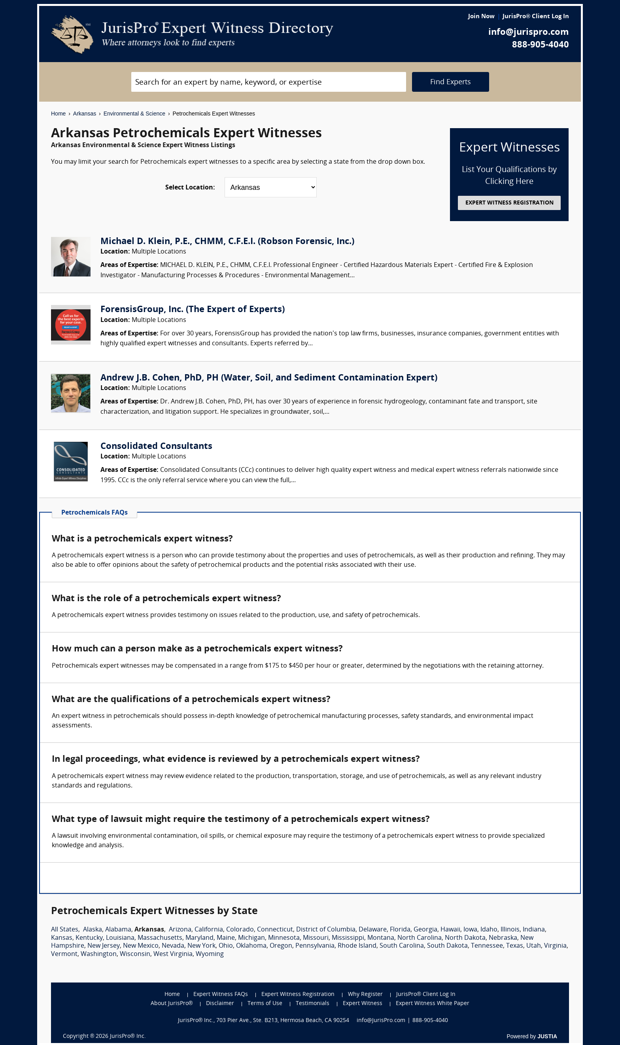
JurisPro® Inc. (128, 1036)
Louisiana (120, 938)
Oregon (281, 946)
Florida (400, 930)
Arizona (180, 930)
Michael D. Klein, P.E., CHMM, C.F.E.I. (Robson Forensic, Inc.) (227, 241)
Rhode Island (357, 946)
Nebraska (503, 938)
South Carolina (402, 946)
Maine (226, 938)
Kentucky (89, 938)
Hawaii (450, 930)
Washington (99, 954)
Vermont (64, 954)
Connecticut (275, 930)
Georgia (425, 930)
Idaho (488, 930)
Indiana (534, 930)
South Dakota (447, 946)
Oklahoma (251, 946)
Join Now (481, 17)
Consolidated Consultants (156, 446)
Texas (514, 946)
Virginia (555, 946)
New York (201, 946)
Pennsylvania (315, 946)
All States (64, 930)
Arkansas (84, 113)
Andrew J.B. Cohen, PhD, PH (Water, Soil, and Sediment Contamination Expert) (268, 378)
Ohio (226, 946)
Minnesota (284, 938)
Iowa (470, 930)
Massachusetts (160, 938)
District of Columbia (325, 930)
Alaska (92, 930)
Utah (533, 946)
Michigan (251, 938)
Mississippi (348, 938)
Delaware (373, 930)
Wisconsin (135, 954)
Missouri (316, 938)
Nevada (173, 946)
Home (58, 113)
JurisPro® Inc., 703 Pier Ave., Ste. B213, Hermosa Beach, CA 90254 (264, 1021)
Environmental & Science (134, 113)
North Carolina (419, 938)
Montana (380, 938)
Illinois (510, 930)
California (209, 930)
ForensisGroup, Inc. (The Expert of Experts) (192, 309)
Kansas (61, 938)
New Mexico (141, 946)
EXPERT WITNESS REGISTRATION (509, 203)
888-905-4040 (540, 45)
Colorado (240, 930)
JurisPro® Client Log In (536, 17)
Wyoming (210, 954)
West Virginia (173, 954)
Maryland (199, 938)
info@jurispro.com (528, 32)
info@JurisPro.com (381, 1021)
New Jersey (103, 946)
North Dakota (465, 938)
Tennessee (487, 946)
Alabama (118, 930)
